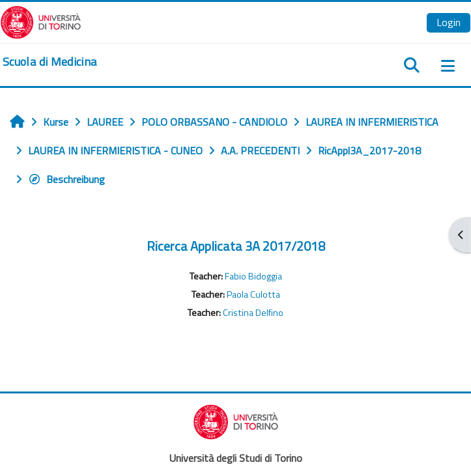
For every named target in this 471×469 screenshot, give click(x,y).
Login (448, 22)
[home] (49, 62)
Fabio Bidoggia (253, 276)
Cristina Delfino (253, 313)
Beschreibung (66, 179)
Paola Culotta (253, 294)
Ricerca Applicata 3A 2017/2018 (236, 246)
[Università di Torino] (40, 21)
